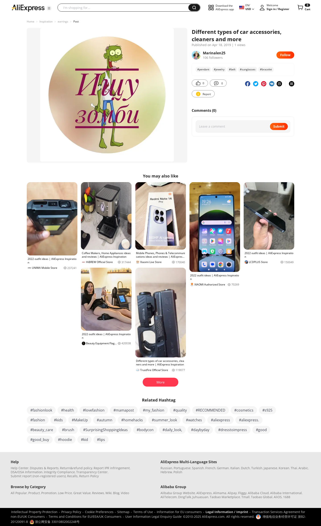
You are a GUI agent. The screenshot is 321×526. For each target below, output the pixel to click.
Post (76, 21)
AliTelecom (168, 497)
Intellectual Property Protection (34, 512)
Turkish (256, 468)
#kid (84, 439)
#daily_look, (172, 429)
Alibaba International (286, 493)
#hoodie (65, 439)
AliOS (278, 497)
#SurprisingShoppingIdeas (105, 429)
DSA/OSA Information (27, 472)
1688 (286, 497)
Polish (177, 472)
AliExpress (204, 493)
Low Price (65, 493)
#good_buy (39, 439)
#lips (101, 439)
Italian (235, 468)
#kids (58, 420)
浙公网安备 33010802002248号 (55, 522)
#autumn (104, 420)
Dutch (245, 468)
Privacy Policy (71, 512)
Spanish (198, 468)
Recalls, (72, 476)
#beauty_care (41, 429)
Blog (116, 493)
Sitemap (123, 512)
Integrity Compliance (59, 472)
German (223, 468)
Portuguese (182, 468)
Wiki (108, 493)
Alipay (232, 493)
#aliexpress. (249, 420)
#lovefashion (94, 410)
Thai (294, 468)
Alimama (219, 493)
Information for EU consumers (179, 512)
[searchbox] (124, 7)
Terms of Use (143, 512)
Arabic (303, 468)
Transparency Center (92, 472)
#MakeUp (80, 420)
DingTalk (184, 497)
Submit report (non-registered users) (38, 476)
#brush (68, 429)
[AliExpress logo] (28, 7)
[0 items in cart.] (303, 7)
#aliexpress (220, 420)
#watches (194, 420)
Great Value (82, 493)
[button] (49, 8)
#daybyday (200, 429)
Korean (284, 468)
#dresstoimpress (232, 429)
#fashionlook (41, 410)
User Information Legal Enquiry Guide (153, 516)
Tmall (245, 497)
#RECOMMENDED (210, 410)
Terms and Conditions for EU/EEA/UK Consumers (85, 516)
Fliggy (242, 493)
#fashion (37, 420)
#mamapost (123, 410)
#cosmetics (243, 410)
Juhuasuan (200, 497)
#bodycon (145, 429)
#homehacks (132, 420)
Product (34, 493)
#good (261, 429)
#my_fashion (153, 410)
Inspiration (46, 21)
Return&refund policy (76, 468)
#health (67, 410)
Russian (166, 468)
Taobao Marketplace (225, 497)
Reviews (98, 493)
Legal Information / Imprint (227, 512)
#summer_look (164, 420)
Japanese (270, 468)
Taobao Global (261, 497)
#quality (180, 410)
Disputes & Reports (44, 468)
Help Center (20, 468)
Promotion (49, 493)
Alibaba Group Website (177, 493)
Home (30, 21)
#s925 (267, 410)
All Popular (19, 493)
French (210, 468)
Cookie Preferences (99, 512)
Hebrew (166, 472)
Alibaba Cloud (258, 493)
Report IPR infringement (112, 468)
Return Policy (89, 476)
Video (125, 493)
